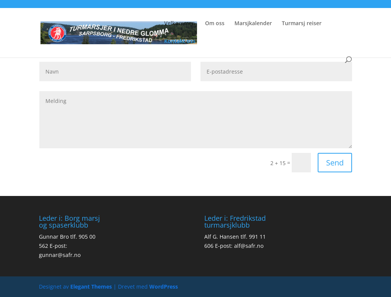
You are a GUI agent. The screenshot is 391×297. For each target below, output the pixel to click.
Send (335, 162)
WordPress (163, 286)
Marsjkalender (253, 24)
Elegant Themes (91, 286)
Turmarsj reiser (302, 24)
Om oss (215, 24)
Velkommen (179, 24)
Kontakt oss (180, 42)
